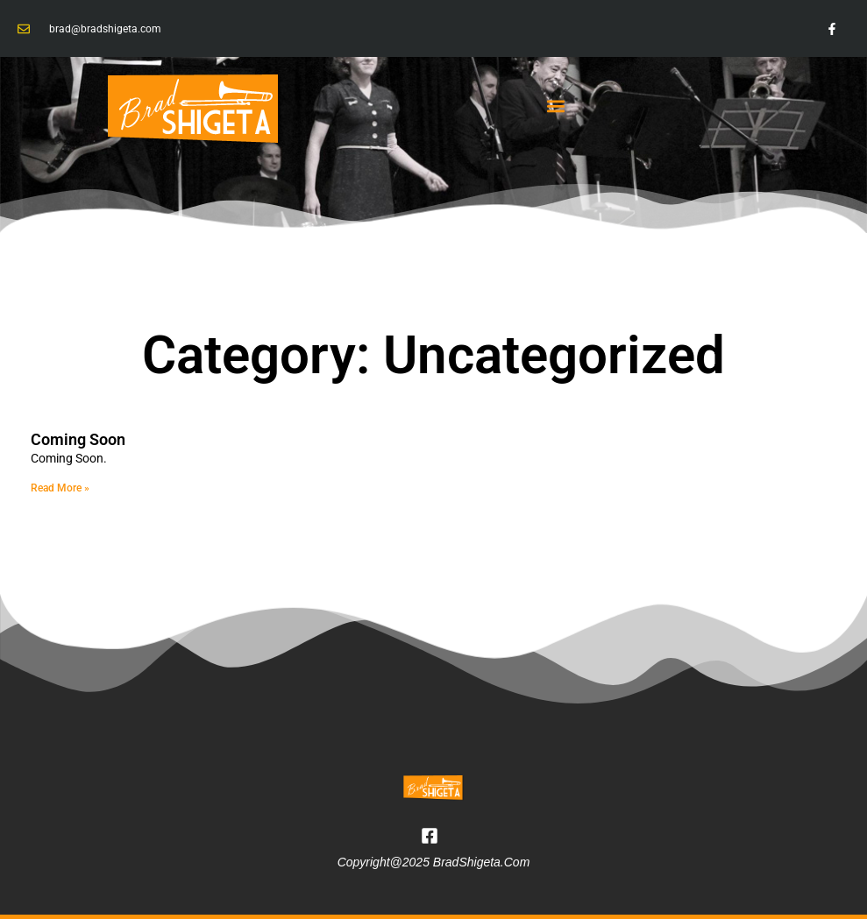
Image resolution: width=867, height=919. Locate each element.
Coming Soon (78, 439)
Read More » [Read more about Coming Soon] (60, 488)
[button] (556, 105)
